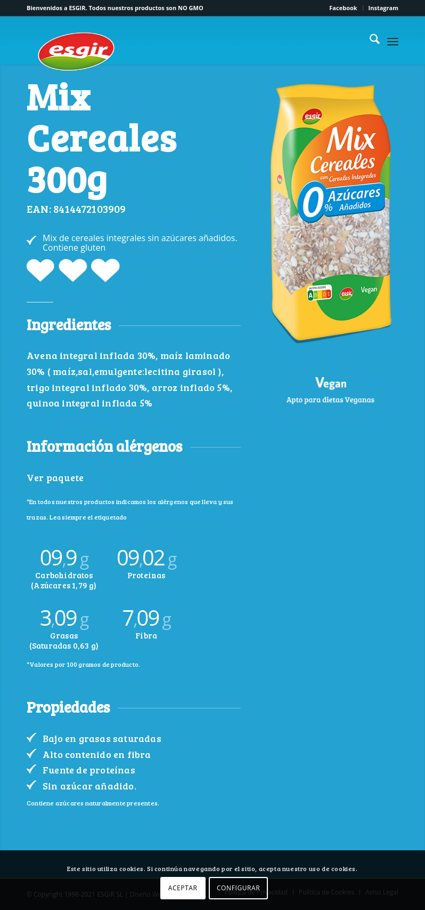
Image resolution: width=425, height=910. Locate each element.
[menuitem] (343, 8)
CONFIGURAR (238, 887)
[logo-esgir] (77, 51)
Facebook (343, 8)
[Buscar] (369, 41)
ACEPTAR (183, 887)
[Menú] (392, 40)
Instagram (383, 8)
